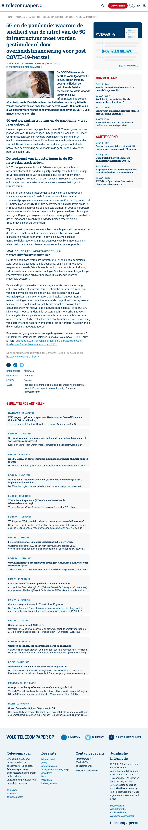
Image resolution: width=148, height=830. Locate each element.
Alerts (44, 762)
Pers (43, 776)
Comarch (28, 375)
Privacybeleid (117, 805)
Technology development (71, 384)
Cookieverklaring (118, 812)
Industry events (49, 783)
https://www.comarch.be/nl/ (22, 356)
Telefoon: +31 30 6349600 (87, 770)
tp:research (12, 793)
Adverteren (46, 773)
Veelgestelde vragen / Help (55, 769)
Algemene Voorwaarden (122, 816)
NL (144, 5)
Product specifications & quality (48, 388)
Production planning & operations (41, 384)
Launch (27, 388)
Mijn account (48, 759)
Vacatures (46, 780)
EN (138, 5)
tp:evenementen (15, 797)
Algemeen (20, 17)
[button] (132, 5)
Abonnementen (49, 766)
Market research (32, 391)
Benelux (28, 380)
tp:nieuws (12, 790)
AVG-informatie (118, 809)
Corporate (70, 388)
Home (9, 17)
